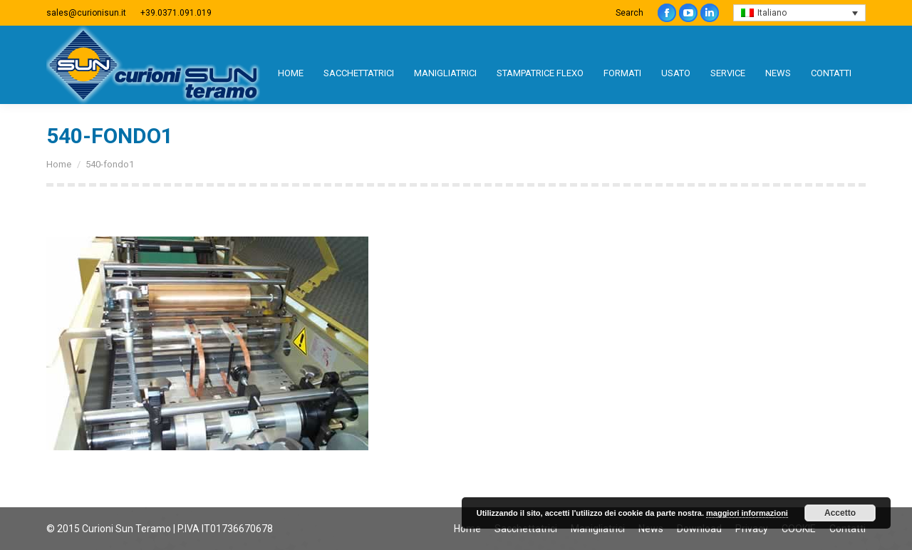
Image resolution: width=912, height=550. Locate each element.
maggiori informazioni (747, 513)
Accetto (840, 513)
